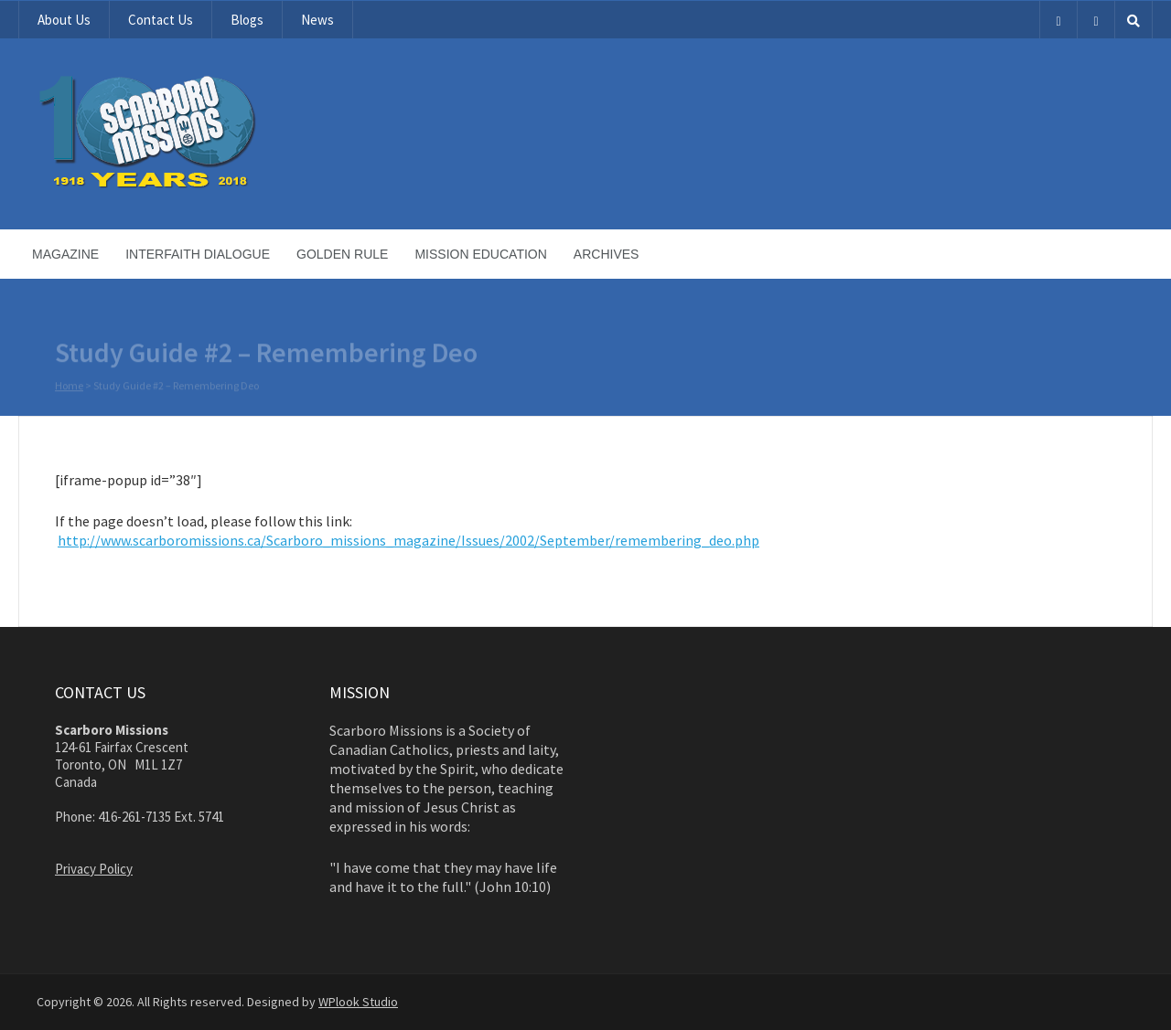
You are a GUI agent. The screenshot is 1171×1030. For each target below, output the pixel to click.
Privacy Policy (94, 868)
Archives (606, 254)
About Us (64, 19)
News (317, 19)
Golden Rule (342, 254)
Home (69, 386)
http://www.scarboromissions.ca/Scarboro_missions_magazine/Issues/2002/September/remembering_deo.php (408, 540)
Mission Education (480, 254)
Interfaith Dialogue (197, 254)
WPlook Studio (358, 1001)
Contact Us (160, 19)
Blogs (247, 19)
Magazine (65, 254)
